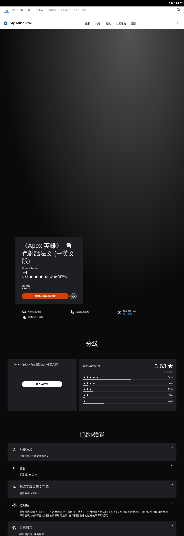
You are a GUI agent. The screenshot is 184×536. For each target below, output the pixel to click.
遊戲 (13, 10)
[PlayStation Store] (18, 19)
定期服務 (102, 20)
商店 (75, 10)
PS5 (21, 10)
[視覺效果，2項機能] (92, 449)
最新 (68, 20)
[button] (127, 310)
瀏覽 (114, 20)
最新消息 (64, 10)
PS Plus (39, 10)
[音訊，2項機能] (92, 467)
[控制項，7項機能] (92, 506)
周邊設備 (52, 10)
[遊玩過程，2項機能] (92, 527)
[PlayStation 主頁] (6, 10)
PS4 (30, 10)
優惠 (89, 20)
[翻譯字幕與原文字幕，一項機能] (92, 486)
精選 (78, 20)
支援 (84, 10)
